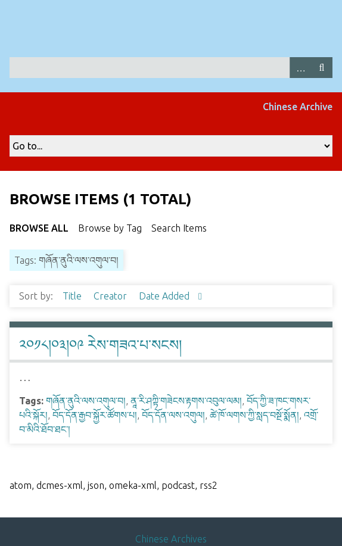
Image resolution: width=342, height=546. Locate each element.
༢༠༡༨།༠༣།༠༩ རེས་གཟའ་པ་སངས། (100, 345)
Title (73, 296)
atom (21, 485)
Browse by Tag (110, 228)
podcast (178, 485)
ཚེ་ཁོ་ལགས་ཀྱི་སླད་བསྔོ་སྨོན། (254, 415)
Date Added (165, 296)
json (96, 485)
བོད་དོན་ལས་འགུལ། (173, 415)
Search (321, 67)
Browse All (39, 228)
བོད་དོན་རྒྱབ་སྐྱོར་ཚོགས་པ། (94, 415)
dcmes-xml (59, 485)
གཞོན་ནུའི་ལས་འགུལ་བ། (86, 400)
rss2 (208, 485)
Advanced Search (300, 67)
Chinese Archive (297, 106)
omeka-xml (133, 485)
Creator (111, 296)
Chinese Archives (171, 538)
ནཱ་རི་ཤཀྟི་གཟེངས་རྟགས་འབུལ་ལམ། (186, 400)
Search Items (179, 228)
